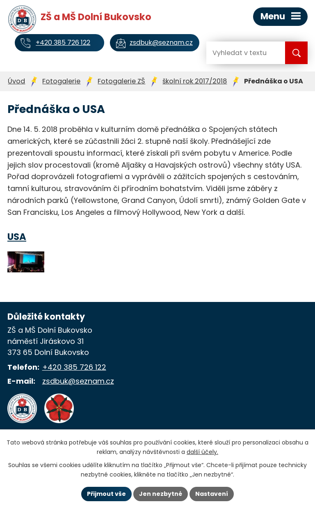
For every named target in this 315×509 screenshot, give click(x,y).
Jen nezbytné (160, 494)
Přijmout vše (106, 494)
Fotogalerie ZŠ (121, 81)
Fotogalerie (61, 81)
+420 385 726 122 (74, 367)
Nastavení (211, 494)
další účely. (202, 452)
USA (16, 236)
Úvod (16, 81)
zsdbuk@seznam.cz (78, 381)
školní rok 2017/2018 (194, 81)
